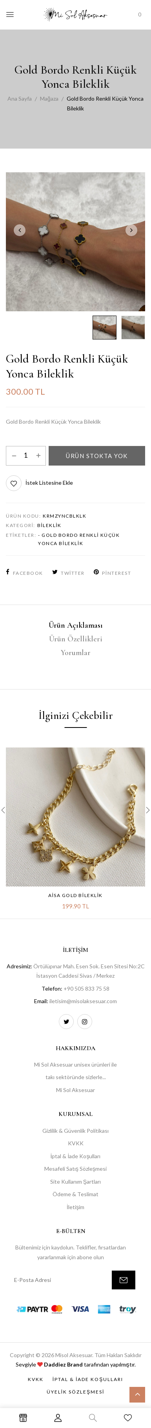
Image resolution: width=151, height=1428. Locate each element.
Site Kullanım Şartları (75, 1181)
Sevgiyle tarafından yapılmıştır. (76, 1364)
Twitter (68, 573)
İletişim (75, 1207)
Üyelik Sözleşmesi (76, 1392)
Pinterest (112, 573)
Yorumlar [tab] (76, 652)
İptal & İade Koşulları (76, 1156)
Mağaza (49, 98)
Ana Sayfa (19, 98)
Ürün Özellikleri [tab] (75, 639)
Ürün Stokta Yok (97, 455)
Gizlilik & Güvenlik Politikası (75, 1130)
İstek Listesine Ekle (49, 482)
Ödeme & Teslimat (75, 1194)
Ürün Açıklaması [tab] (76, 625)
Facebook (24, 573)
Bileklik (49, 525)
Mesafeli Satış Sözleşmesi (75, 1168)
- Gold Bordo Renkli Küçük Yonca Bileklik (79, 539)
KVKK (76, 1143)
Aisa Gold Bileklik (75, 895)
